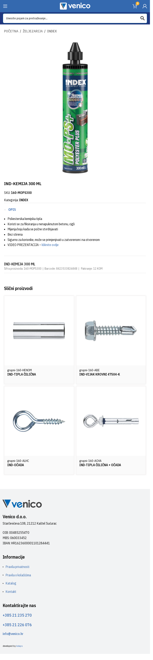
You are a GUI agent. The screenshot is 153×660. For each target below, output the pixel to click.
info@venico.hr (13, 634)
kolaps (19, 645)
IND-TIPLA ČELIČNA (21, 374)
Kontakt (10, 592)
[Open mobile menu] (5, 6)
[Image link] (22, 503)
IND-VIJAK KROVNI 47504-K (99, 374)
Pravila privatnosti (17, 567)
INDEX (52, 31)
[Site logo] (75, 6)
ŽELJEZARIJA (33, 31)
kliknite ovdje (50, 245)
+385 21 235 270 (17, 615)
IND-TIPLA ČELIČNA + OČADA (100, 465)
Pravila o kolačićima (18, 575)
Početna (11, 31)
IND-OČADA (15, 465)
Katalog (10, 583)
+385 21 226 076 (17, 624)
